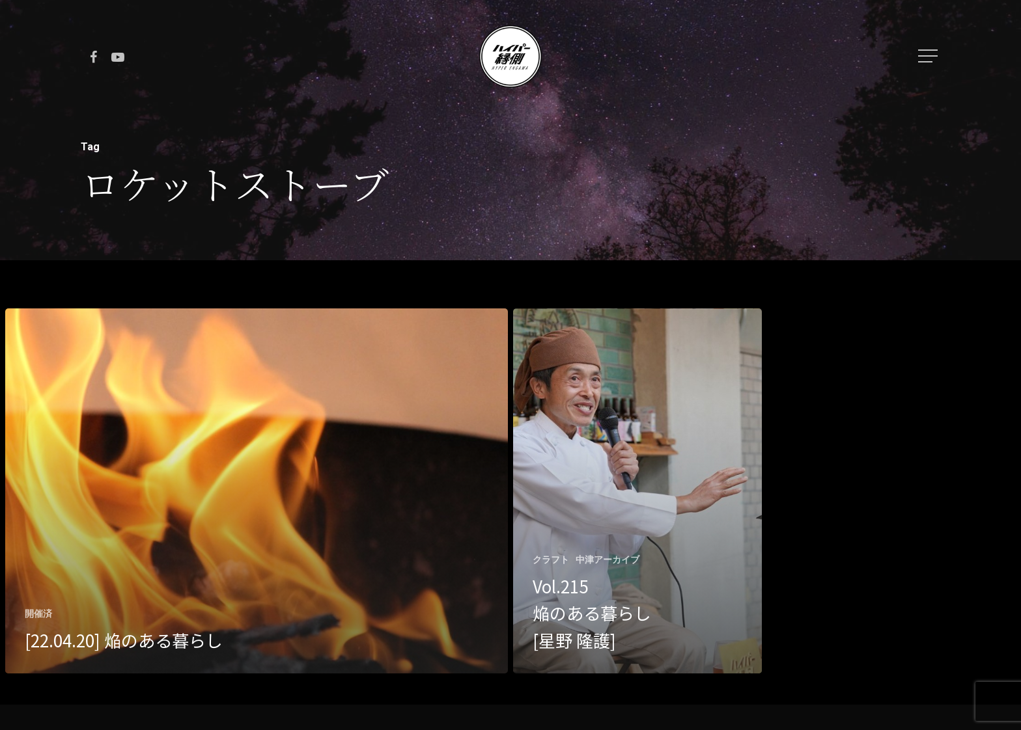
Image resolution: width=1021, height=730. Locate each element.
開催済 (38, 613)
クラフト (551, 559)
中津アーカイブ (607, 559)
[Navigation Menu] (929, 55)
